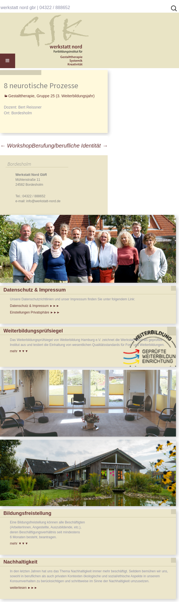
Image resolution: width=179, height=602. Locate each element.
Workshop (16, 146)
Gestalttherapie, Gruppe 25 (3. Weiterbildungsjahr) (51, 96)
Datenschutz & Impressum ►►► (34, 306)
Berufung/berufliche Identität (70, 146)
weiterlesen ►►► (23, 588)
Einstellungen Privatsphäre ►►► (35, 312)
